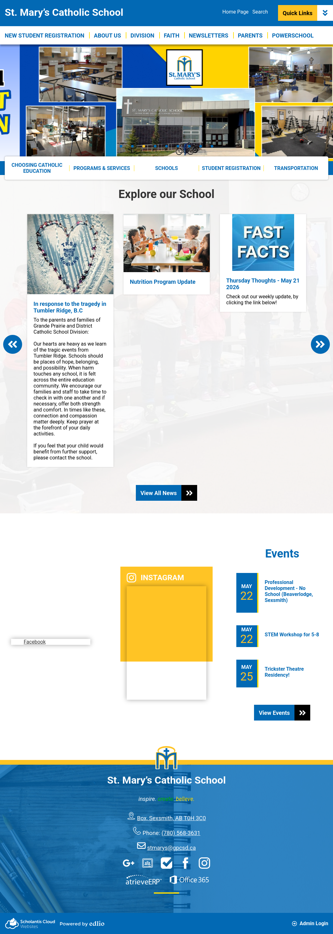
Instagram (155, 577)
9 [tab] (212, 146)
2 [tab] (132, 146)
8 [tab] (200, 146)
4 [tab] (155, 146)
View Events (284, 713)
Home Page (235, 12)
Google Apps (128, 863)
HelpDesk (166, 863)
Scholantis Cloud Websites (30, 923)
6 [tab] (178, 146)
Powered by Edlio (82, 923)
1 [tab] (121, 146)
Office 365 (189, 879)
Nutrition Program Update (163, 281)
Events (282, 553)
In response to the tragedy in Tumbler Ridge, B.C (69, 307)
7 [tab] (189, 146)
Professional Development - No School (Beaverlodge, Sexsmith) (289, 591)
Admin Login (310, 923)
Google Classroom (147, 863)
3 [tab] (144, 146)
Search (260, 12)
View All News (169, 493)
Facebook (37, 629)
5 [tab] (166, 146)
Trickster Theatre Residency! (284, 672)
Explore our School (166, 194)
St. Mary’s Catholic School (64, 12)
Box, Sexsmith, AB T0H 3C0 (171, 818)
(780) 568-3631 (180, 833)
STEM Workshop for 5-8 (292, 635)
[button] (107, 35)
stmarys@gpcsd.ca (171, 847)
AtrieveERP (143, 879)
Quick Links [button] (308, 13)
